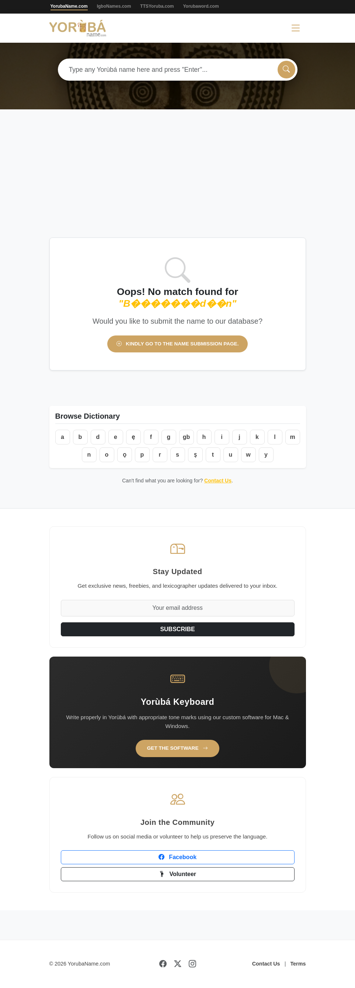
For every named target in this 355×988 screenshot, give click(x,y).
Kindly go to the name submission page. (177, 344)
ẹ (133, 437)
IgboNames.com (114, 6)
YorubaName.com (69, 6)
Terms (298, 964)
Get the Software (177, 748)
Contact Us (218, 481)
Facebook (177, 857)
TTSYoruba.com (157, 6)
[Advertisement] (177, 182)
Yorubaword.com (201, 6)
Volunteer (177, 874)
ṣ (195, 454)
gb (186, 437)
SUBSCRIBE (177, 629)
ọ (124, 454)
